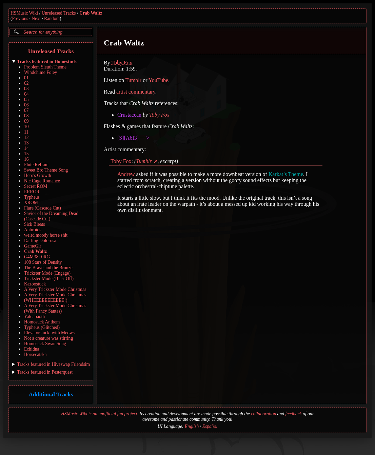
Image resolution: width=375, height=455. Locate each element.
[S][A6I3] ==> (133, 138)
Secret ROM (35, 186)
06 (26, 104)
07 (26, 110)
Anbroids (32, 229)
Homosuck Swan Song (45, 343)
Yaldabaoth (34, 316)
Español (210, 426)
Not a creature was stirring (48, 338)
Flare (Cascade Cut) (42, 208)
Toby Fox (121, 62)
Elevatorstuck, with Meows (49, 332)
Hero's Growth (37, 175)
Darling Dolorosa (40, 240)
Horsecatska (35, 354)
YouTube (158, 80)
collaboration (263, 413)
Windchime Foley (40, 72)
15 (26, 153)
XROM (31, 202)
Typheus (32, 197)
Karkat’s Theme (286, 174)
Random (52, 18)
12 (26, 137)
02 (26, 83)
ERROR (31, 191)
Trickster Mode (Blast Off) (49, 278)
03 (26, 88)
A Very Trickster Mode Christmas (55, 289)
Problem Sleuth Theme (45, 67)
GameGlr (32, 246)
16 (26, 159)
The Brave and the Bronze (48, 267)
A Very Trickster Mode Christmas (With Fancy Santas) (55, 308)
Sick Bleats (34, 224)
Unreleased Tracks (59, 13)
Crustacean (129, 115)
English (192, 426)
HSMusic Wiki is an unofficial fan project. (99, 413)
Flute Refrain (36, 164)
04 (26, 94)
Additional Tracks (50, 395)
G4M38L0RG (37, 256)
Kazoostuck (35, 283)
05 (26, 99)
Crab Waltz (90, 13)
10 (26, 126)
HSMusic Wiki (24, 13)
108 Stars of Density (43, 262)
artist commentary (135, 92)
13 (26, 142)
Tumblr (133, 80)
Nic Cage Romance (42, 180)
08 (26, 115)
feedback (293, 413)
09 (26, 121)
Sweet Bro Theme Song (46, 170)
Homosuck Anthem (42, 321)
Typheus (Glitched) (42, 327)
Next (36, 18)
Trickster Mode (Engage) (47, 273)
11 (26, 132)
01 (26, 77)
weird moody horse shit (45, 235)
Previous (20, 18)
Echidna (31, 349)
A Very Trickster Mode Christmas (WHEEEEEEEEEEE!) (55, 297)
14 (26, 148)
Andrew (126, 174)
